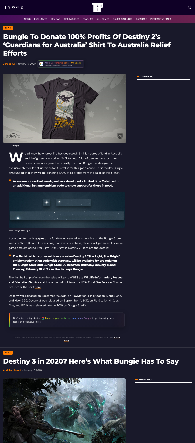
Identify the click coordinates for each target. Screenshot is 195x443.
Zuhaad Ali (9, 63)
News (8, 28)
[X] (9, 7)
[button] (189, 7)
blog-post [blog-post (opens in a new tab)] (39, 238)
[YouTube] (13, 7)
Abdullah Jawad (12, 370)
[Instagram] (22, 7)
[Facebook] (5, 7)
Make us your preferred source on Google (68, 318)
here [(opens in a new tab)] (38, 287)
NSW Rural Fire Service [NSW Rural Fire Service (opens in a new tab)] (96, 282)
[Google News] (18, 7)
